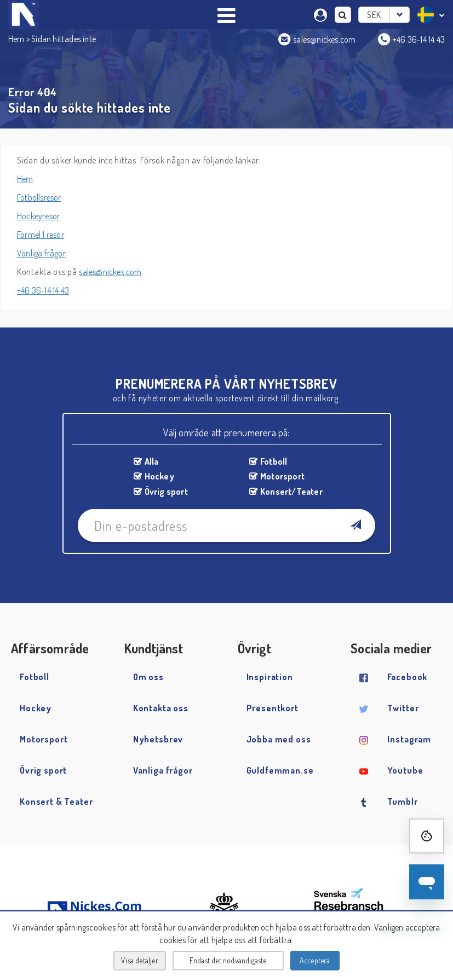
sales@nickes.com (110, 271)
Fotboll (273, 461)
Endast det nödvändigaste (228, 960)
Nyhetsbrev (158, 739)
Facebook (407, 676)
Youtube (405, 770)
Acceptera (315, 960)
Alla (152, 461)
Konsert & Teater (56, 801)
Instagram (409, 739)
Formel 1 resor (40, 234)
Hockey (159, 476)
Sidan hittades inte (63, 38)
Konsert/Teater (291, 491)
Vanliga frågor (41, 253)
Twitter (402, 708)
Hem (16, 38)
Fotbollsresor (39, 197)
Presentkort (272, 708)
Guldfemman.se (280, 770)
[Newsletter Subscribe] (355, 525)
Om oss (148, 676)
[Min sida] (322, 13)
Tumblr (402, 801)
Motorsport (282, 476)
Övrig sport (166, 491)
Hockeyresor (38, 215)
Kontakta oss (160, 708)
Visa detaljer (139, 960)
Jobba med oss (278, 739)
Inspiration (269, 676)
